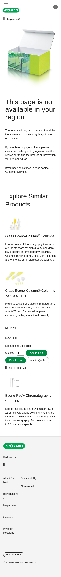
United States (14, 554)
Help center (10, 505)
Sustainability (28, 478)
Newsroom (27, 486)
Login (8, 345)
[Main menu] (6, 5)
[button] (4, 19)
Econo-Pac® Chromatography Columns (28, 398)
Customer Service (15, 172)
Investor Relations (8, 530)
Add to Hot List (17, 368)
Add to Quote (37, 360)
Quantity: (9, 353)
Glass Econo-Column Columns (29, 236)
